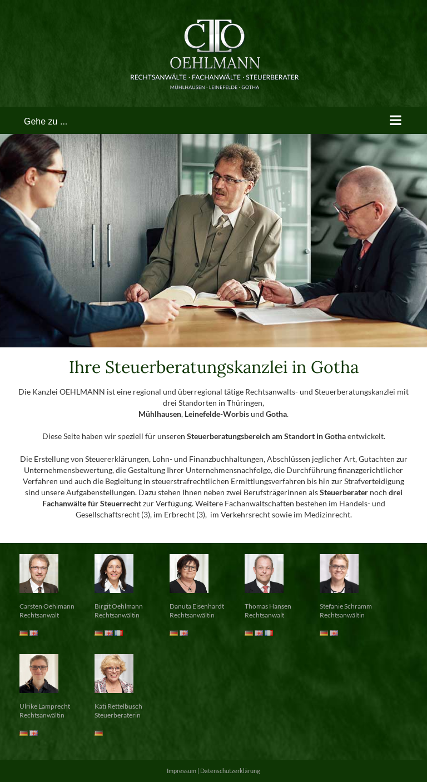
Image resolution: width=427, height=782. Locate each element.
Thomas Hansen (268, 606)
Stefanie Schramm (346, 606)
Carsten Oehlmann (47, 606)
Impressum (181, 770)
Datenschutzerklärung (230, 770)
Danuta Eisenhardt (197, 606)
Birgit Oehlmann (119, 606)
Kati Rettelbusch (118, 706)
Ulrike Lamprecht (44, 706)
